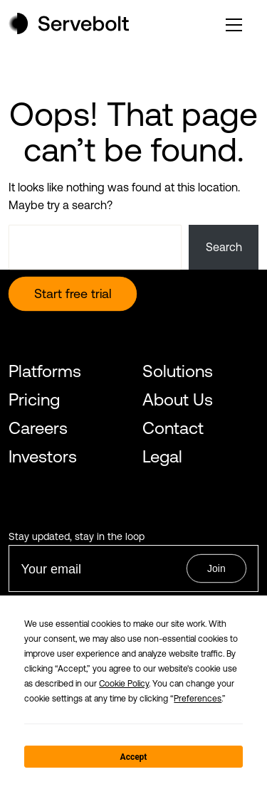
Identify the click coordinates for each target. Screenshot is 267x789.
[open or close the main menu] (234, 24)
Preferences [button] (197, 699)
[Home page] (69, 29)
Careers (38, 428)
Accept (133, 757)
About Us (177, 399)
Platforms (45, 371)
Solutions (177, 371)
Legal (162, 456)
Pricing (34, 399)
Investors (43, 456)
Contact (173, 428)
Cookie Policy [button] (124, 684)
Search (224, 246)
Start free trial (72, 293)
